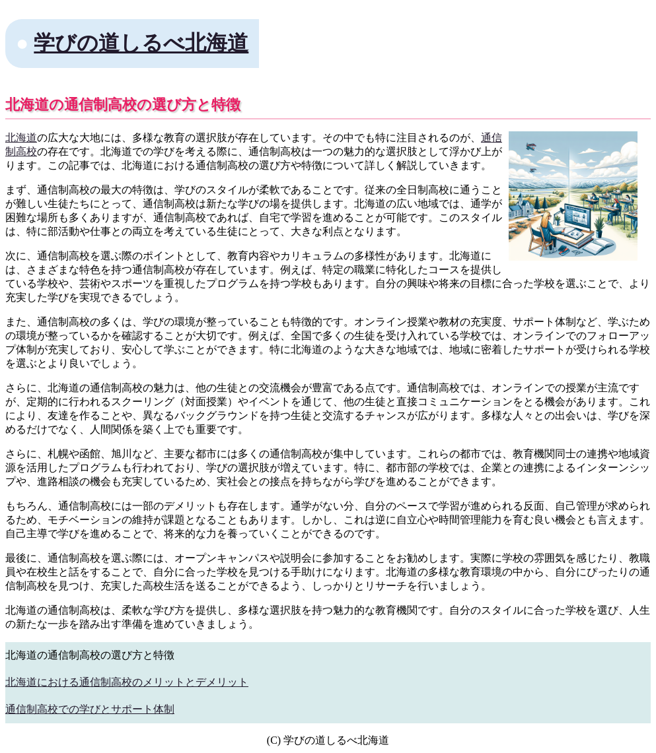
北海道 (21, 137)
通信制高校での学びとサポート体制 (89, 709)
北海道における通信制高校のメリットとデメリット (126, 682)
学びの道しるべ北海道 (141, 43)
